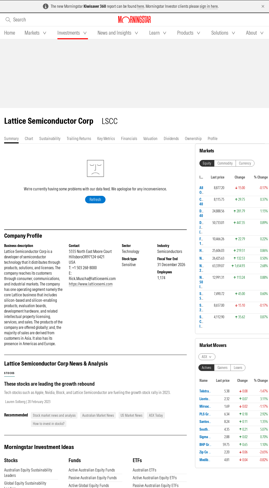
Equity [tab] (207, 163)
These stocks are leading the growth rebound (49, 384)
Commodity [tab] (225, 163)
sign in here (209, 6)
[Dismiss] (263, 6)
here (140, 6)
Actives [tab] (206, 367)
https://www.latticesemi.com (91, 283)
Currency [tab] (245, 163)
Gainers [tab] (222, 367)
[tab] (9, 32)
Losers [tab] (238, 367)
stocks (9, 373)
